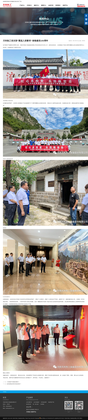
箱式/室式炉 (28, 404)
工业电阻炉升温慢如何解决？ (13, 381)
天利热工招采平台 (31, 412)
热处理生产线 (51, 402)
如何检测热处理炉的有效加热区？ (14, 383)
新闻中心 (43, 5)
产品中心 (22, 5)
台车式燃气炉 (29, 402)
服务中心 (36, 5)
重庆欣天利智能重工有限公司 (32, 409)
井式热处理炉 (44, 402)
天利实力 (29, 5)
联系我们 (58, 5)
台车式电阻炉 (36, 402)
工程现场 (42, 404)
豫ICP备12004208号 (30, 418)
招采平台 (65, 5)
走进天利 (50, 5)
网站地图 (37, 418)
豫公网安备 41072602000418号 (46, 418)
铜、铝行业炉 (36, 404)
